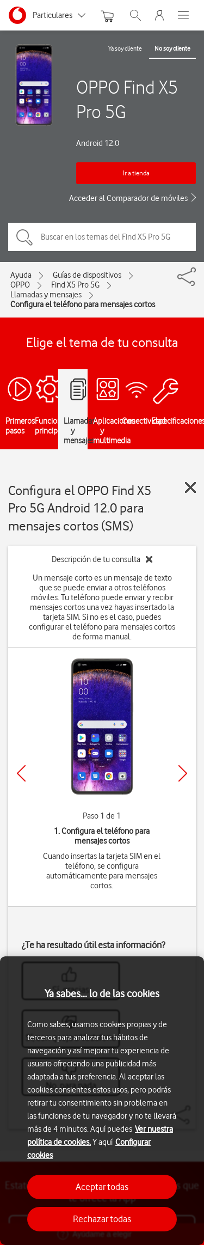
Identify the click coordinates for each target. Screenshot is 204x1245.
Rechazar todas (102, 1218)
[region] (102, 1100)
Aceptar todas (102, 1186)
